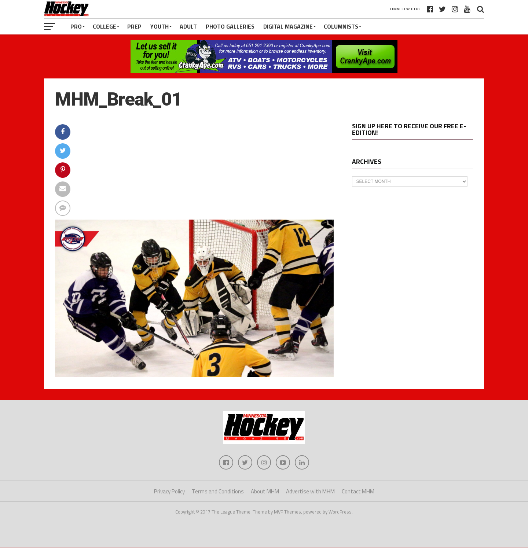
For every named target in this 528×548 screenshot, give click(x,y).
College (104, 26)
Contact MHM (358, 492)
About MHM (265, 492)
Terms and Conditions (218, 492)
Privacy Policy (169, 492)
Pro (76, 26)
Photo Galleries (230, 26)
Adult (188, 26)
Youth (159, 26)
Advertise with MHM (310, 492)
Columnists (341, 26)
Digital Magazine (288, 26)
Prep (134, 26)
